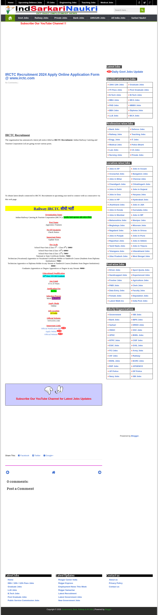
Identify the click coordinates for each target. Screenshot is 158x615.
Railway (136, 356)
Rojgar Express (65, 583)
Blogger (135, 436)
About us (113, 580)
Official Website (51, 334)
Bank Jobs (78, 18)
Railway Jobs (41, 18)
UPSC (112, 335)
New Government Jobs (69, 600)
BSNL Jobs (114, 361)
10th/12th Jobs (97, 18)
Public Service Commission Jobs (23, 600)
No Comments (11, 83)
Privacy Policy (116, 583)
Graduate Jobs (15, 587)
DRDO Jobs (138, 325)
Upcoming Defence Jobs (30, 2)
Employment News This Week (72, 587)
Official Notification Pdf (51, 328)
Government (115, 314)
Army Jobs (138, 350)
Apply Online (51, 331)
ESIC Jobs (114, 345)
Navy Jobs (114, 376)
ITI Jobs (51, 2)
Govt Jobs (23, 18)
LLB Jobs (12, 590)
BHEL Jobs (138, 335)
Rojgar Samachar (66, 590)
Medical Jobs (107, 2)
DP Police (137, 371)
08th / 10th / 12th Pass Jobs (21, 583)
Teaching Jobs (89, 2)
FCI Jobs (113, 350)
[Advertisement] (53, 47)
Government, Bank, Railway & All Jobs (77, 609)
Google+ (48, 455)
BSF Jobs (113, 366)
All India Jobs (118, 18)
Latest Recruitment (67, 593)
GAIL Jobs (138, 345)
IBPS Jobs (138, 320)
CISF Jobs (138, 340)
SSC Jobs (137, 330)
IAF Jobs (113, 356)
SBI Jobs (137, 314)
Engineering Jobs (68, 2)
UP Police (113, 371)
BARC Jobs (138, 361)
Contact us (114, 587)
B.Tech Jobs (13, 593)
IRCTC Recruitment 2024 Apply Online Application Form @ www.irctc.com (52, 76)
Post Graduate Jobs (17, 597)
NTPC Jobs (114, 340)
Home (10, 2)
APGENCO (138, 366)
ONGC (112, 330)
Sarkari (112, 325)
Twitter (36, 455)
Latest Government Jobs (70, 597)
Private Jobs (60, 18)
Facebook (23, 455)
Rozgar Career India (67, 580)
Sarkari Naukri (138, 18)
